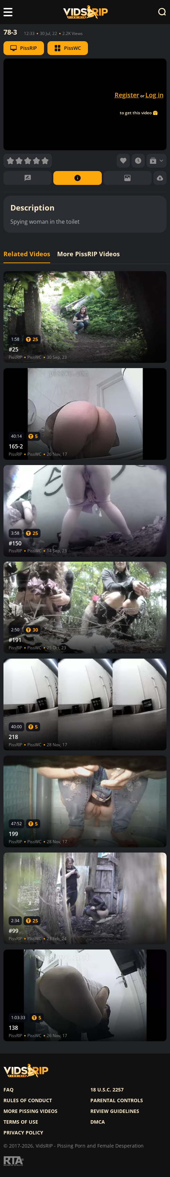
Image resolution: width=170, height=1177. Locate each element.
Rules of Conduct (27, 1100)
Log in (154, 95)
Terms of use (20, 1122)
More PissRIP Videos (88, 254)
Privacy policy (23, 1133)
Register (127, 95)
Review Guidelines (114, 1111)
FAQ (8, 1090)
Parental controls (116, 1100)
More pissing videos (30, 1111)
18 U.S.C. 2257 (107, 1090)
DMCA (97, 1122)
